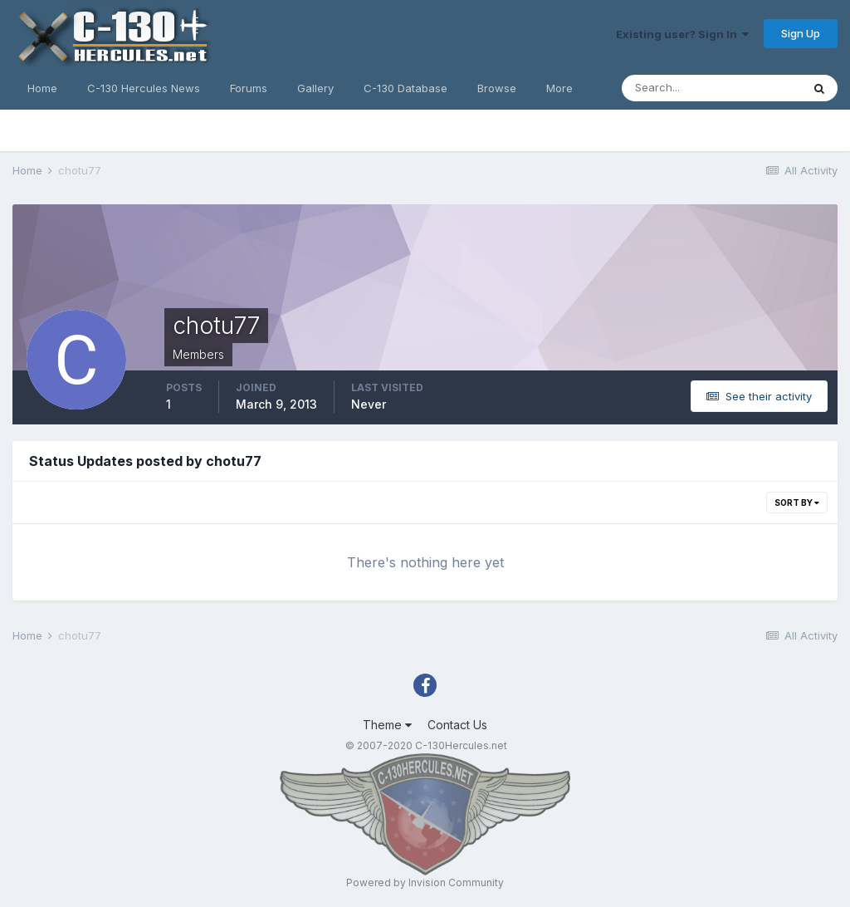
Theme (387, 725)
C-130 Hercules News (143, 88)
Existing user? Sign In (682, 34)
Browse (496, 88)
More (559, 88)
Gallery (315, 88)
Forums (248, 88)
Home (42, 88)
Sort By (796, 502)
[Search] (711, 88)
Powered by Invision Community (425, 882)
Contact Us (457, 725)
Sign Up (800, 33)
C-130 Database (405, 88)
